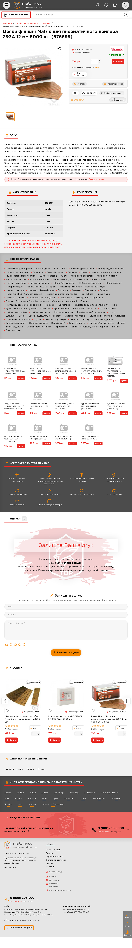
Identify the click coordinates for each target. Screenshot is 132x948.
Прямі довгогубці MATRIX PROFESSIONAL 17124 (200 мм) (39, 374)
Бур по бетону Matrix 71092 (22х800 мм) (39, 445)
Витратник (64, 305)
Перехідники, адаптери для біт (61, 294)
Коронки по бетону (107, 276)
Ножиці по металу (15, 290)
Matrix (20, 780)
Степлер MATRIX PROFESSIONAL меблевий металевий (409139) (116, 374)
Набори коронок (113, 283)
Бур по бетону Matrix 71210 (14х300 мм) (65, 445)
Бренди (49, 864)
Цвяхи (84, 272)
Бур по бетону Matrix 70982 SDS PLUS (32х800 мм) (117, 409)
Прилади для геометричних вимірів (23, 305)
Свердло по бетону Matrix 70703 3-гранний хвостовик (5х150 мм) (13, 410)
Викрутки (63, 290)
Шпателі (113, 312)
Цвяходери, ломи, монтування (106, 272)
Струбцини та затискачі (18, 319)
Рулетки (91, 309)
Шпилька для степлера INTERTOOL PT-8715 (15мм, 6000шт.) (65, 728)
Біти (56, 269)
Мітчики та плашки (39, 283)
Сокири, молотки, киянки (39, 327)
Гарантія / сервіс (54, 867)
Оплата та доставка (56, 870)
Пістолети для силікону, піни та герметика (81, 298)
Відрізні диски (47, 290)
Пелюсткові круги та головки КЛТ (70, 279)
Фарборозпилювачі (39, 279)
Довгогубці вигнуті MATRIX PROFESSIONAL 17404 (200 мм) (91, 374)
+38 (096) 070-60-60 (78, 923)
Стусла (37, 319)
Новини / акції (53, 860)
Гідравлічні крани (55, 272)
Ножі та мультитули (95, 287)
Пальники (72, 272)
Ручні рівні (78, 309)
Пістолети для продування (42, 298)
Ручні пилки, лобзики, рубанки (21, 309)
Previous (4, 711)
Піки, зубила (87, 294)
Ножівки (32, 290)
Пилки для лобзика (15, 298)
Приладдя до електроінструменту (90, 305)
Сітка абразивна (108, 309)
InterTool (10, 780)
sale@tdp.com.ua (30, 931)
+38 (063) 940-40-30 (42, 925)
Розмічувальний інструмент (91, 312)
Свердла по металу (16, 323)
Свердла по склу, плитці (64, 301)
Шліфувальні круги (63, 312)
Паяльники (90, 290)
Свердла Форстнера (55, 319)
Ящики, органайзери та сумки (21, 276)
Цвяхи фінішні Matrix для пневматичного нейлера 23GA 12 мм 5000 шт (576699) (109, 729)
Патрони (103, 290)
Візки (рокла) (58, 323)
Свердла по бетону (79, 319)
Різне (114, 305)
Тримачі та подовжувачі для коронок (89, 327)
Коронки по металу (16, 279)
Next (127, 711)
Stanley (30, 780)
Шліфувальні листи (40, 312)
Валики (116, 327)
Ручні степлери (62, 309)
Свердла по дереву (103, 319)
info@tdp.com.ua (12, 931)
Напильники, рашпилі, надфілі (41, 287)
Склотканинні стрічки (101, 316)
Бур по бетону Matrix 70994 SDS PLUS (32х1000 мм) (13, 446)
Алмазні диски (43, 269)
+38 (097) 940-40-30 (19, 925)
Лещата (121, 323)
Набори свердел (14, 287)
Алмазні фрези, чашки (82, 269)
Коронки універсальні (82, 276)
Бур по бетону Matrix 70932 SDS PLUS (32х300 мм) (65, 409)
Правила (84, 301)
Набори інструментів (90, 283)
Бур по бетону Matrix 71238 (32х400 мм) (91, 445)
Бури (64, 269)
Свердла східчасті (38, 323)
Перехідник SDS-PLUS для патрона (24, 294)
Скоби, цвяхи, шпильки (27, 23)
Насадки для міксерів (71, 287)
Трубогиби (61, 327)
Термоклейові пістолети (101, 323)
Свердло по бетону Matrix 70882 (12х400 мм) (39, 409)
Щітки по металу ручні (17, 272)
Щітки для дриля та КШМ (110, 269)
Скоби (22, 316)
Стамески (45, 309)
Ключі (64, 276)
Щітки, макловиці (48, 276)
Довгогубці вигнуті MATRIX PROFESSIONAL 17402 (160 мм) (65, 374)
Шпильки (46, 23)
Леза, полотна (99, 279)
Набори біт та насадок (64, 283)
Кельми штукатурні (16, 283)
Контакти (50, 877)
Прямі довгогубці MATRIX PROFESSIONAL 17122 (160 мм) (13, 374)
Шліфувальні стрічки (16, 312)
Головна (7, 23)
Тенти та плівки (77, 323)
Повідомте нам (97, 179)
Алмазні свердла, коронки (19, 269)
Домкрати (38, 272)
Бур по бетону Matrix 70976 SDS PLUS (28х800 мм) (91, 409)
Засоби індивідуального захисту (45, 316)
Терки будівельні (14, 327)
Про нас (50, 874)
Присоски (50, 305)
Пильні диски (103, 294)
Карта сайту (10, 878)
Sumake (41, 780)
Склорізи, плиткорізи (75, 316)
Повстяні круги (13, 330)
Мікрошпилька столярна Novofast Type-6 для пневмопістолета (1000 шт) (22, 729)
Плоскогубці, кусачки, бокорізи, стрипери (27, 301)
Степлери (120, 316)
